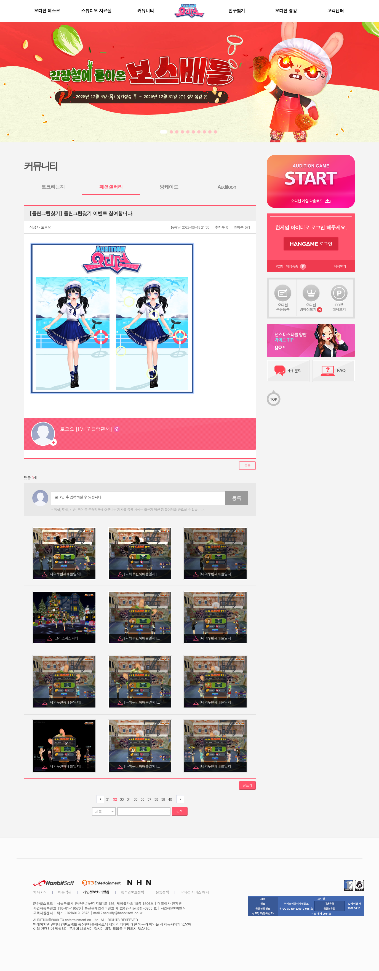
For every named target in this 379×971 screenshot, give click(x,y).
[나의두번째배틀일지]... (66, 573)
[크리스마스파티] (66, 638)
